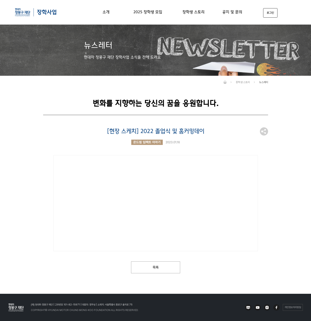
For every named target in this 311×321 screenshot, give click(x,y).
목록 (156, 267)
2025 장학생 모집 (147, 12)
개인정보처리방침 (293, 307)
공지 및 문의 (232, 12)
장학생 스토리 (193, 12)
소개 (105, 12)
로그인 (270, 12)
